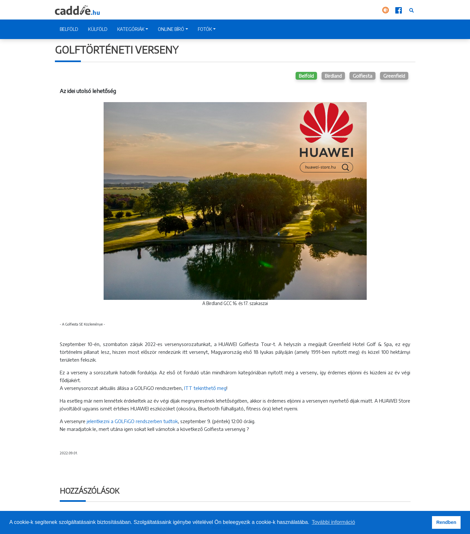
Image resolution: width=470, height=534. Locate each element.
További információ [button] (333, 522)
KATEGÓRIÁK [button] (131, 29)
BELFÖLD (69, 29)
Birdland (333, 76)
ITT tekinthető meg (205, 388)
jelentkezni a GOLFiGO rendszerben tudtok (131, 421)
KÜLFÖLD (98, 29)
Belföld (306, 76)
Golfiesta (362, 76)
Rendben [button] (446, 522)
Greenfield (394, 76)
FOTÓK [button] (205, 29)
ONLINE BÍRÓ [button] (171, 29)
